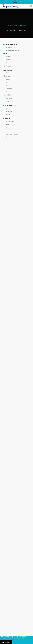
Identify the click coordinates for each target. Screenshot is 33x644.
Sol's (7, 124)
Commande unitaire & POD (13, 47)
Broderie (8, 138)
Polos (7, 85)
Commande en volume (12, 50)
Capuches (9, 98)
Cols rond (9, 111)
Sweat (20, 30)
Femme (8, 60)
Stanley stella (10, 121)
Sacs (7, 92)
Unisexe (8, 66)
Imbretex (8, 128)
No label (8, 95)
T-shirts (8, 73)
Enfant (8, 63)
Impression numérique (12, 135)
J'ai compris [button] (5, 642)
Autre (7, 82)
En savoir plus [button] (21, 638)
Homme (8, 56)
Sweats (8, 76)
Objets (8, 79)
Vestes (8, 101)
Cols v (8, 114)
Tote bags (9, 89)
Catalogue (13, 30)
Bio (7, 108)
